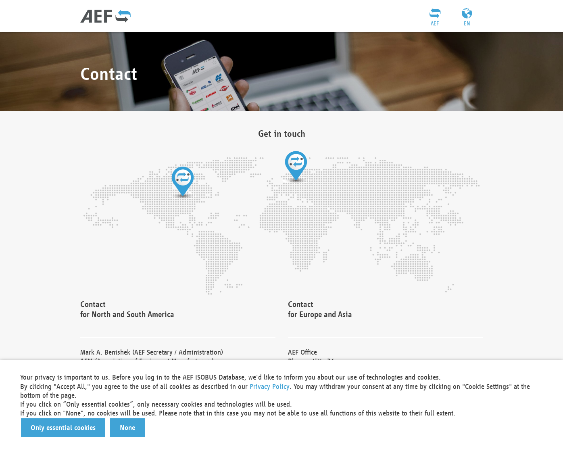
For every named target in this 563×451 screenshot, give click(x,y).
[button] (63, 427)
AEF (435, 23)
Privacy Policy (270, 386)
